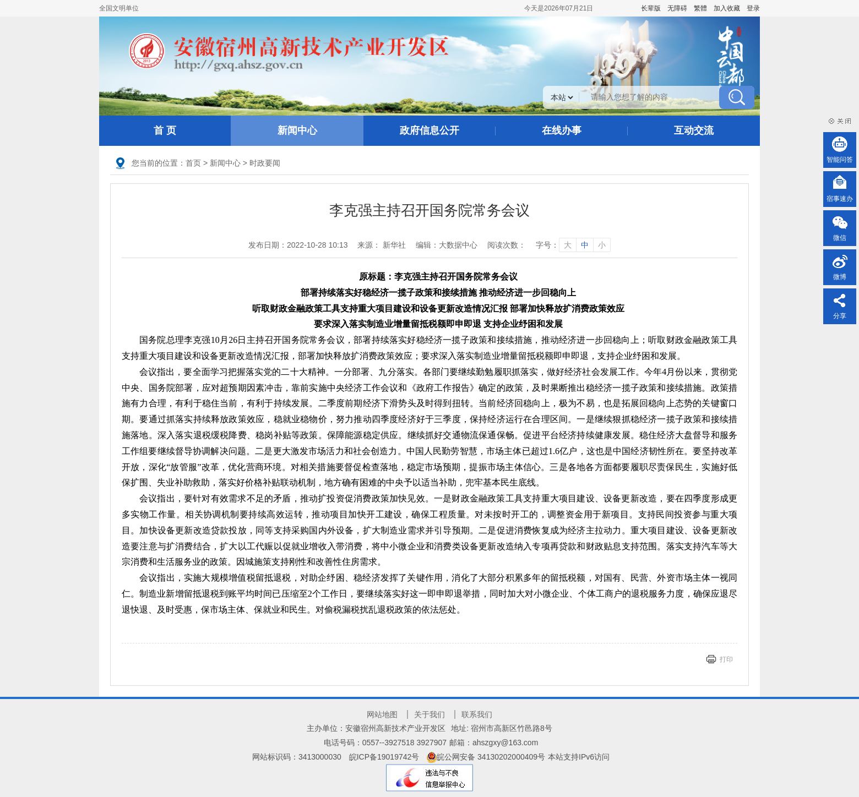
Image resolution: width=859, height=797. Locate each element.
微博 (839, 277)
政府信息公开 (429, 130)
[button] (651, 8)
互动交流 (694, 130)
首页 (193, 163)
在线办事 (561, 130)
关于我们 (429, 714)
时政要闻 (264, 163)
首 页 (165, 130)
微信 (839, 238)
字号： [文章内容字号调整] (573, 245)
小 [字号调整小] (602, 245)
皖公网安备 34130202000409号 (486, 756)
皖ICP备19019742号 (384, 756)
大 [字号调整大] (568, 245)
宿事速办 (840, 199)
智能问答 (840, 159)
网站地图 (382, 714)
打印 (726, 659)
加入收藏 (727, 8)
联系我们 (476, 714)
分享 (839, 316)
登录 (753, 8)
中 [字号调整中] (585, 245)
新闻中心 (297, 130)
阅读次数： (506, 245)
